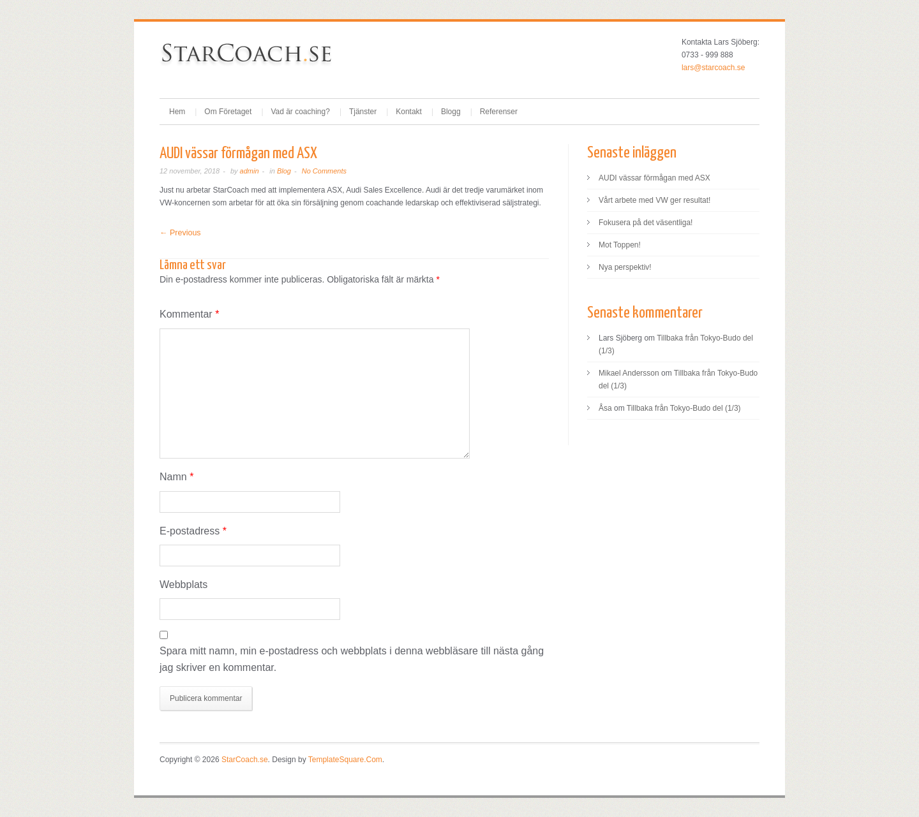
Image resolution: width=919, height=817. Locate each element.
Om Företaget (227, 111)
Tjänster (363, 111)
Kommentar (189, 314)
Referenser (499, 111)
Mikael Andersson (629, 373)
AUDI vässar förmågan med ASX (654, 177)
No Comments (324, 171)
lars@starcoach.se (713, 67)
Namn (176, 476)
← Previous (180, 232)
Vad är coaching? (300, 111)
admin (249, 171)
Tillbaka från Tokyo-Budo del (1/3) (684, 408)
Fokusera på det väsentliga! (645, 222)
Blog (284, 171)
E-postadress (193, 531)
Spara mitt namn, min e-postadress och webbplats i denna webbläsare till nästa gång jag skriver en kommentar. (352, 659)
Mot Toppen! (620, 244)
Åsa (605, 408)
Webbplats (183, 584)
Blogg (451, 111)
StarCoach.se (244, 759)
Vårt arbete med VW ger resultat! (654, 200)
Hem (177, 111)
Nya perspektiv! (625, 267)
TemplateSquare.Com (345, 759)
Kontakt (409, 111)
